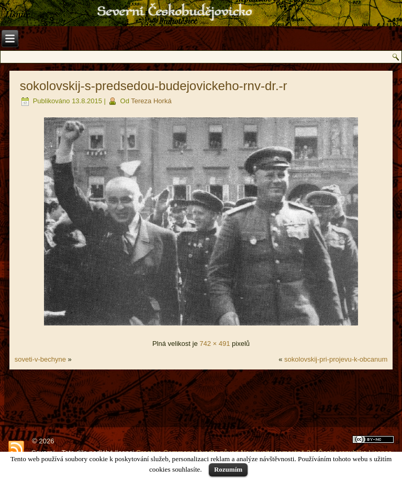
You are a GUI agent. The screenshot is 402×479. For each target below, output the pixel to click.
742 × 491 (214, 343)
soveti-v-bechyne (40, 359)
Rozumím (228, 469)
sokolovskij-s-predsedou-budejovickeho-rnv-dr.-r (153, 86)
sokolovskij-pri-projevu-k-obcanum (335, 359)
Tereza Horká (151, 101)
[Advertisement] (201, 398)
